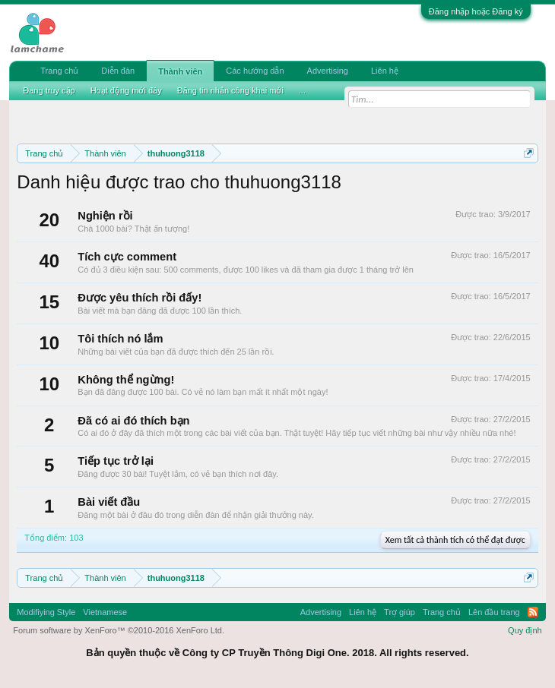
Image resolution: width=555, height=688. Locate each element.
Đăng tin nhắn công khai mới (230, 90)
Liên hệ (384, 70)
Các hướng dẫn (255, 70)
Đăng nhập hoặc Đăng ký (476, 11)
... (302, 90)
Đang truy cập (49, 90)
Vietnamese (105, 612)
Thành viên (180, 71)
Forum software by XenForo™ (118, 630)
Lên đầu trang (494, 612)
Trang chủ (59, 70)
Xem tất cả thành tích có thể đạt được (455, 540)
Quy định (525, 630)
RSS (533, 612)
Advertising (327, 70)
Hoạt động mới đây (126, 90)
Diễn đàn (118, 70)
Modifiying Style (46, 612)
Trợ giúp (399, 612)
